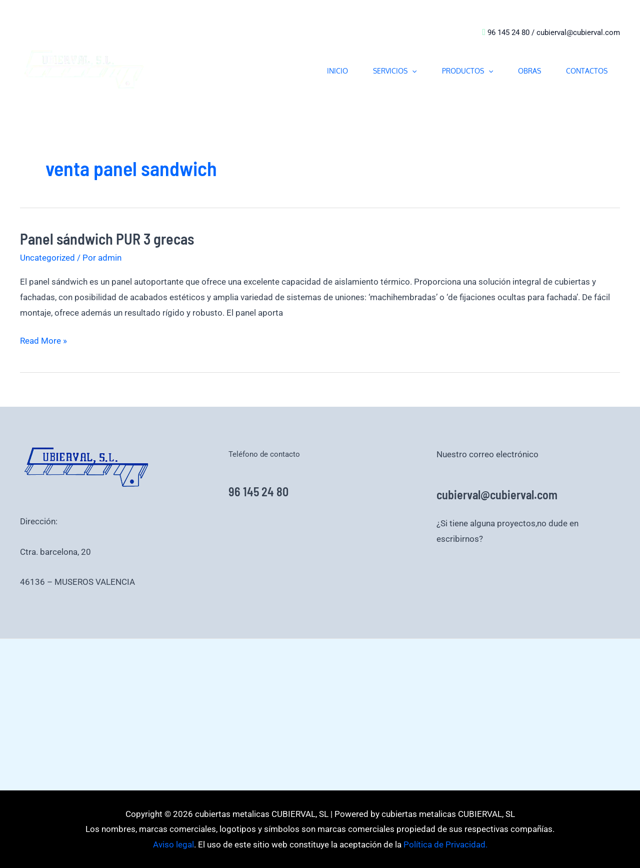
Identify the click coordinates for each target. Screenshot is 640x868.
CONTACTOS (587, 71)
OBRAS (529, 71)
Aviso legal (556, 569)
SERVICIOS (394, 71)
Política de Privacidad (495, 569)
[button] (412, 71)
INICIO (337, 71)
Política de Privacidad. (445, 844)
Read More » (43, 339)
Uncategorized (47, 258)
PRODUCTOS (467, 71)
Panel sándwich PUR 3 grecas (107, 239)
